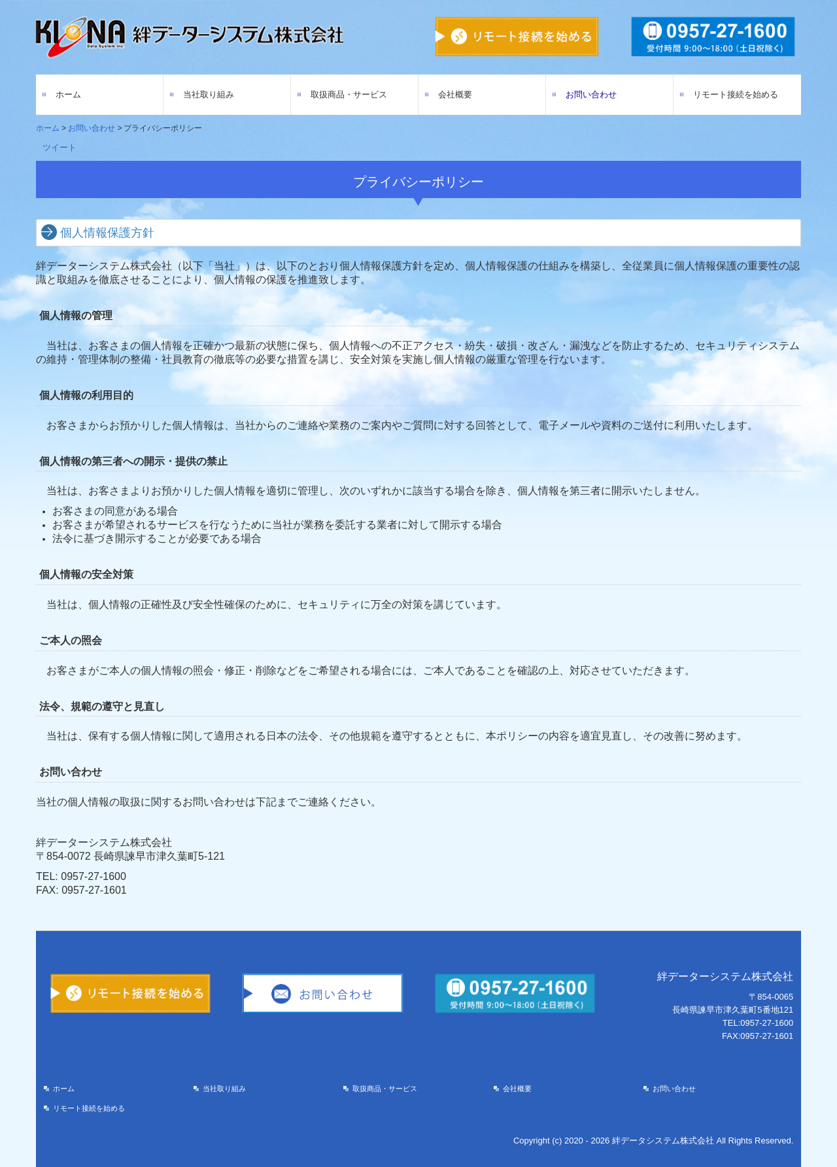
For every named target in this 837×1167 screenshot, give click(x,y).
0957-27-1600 (93, 876)
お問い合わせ (591, 94)
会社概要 (455, 94)
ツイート (60, 147)
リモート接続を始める (735, 94)
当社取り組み (208, 94)
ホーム (68, 94)
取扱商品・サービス (349, 94)
